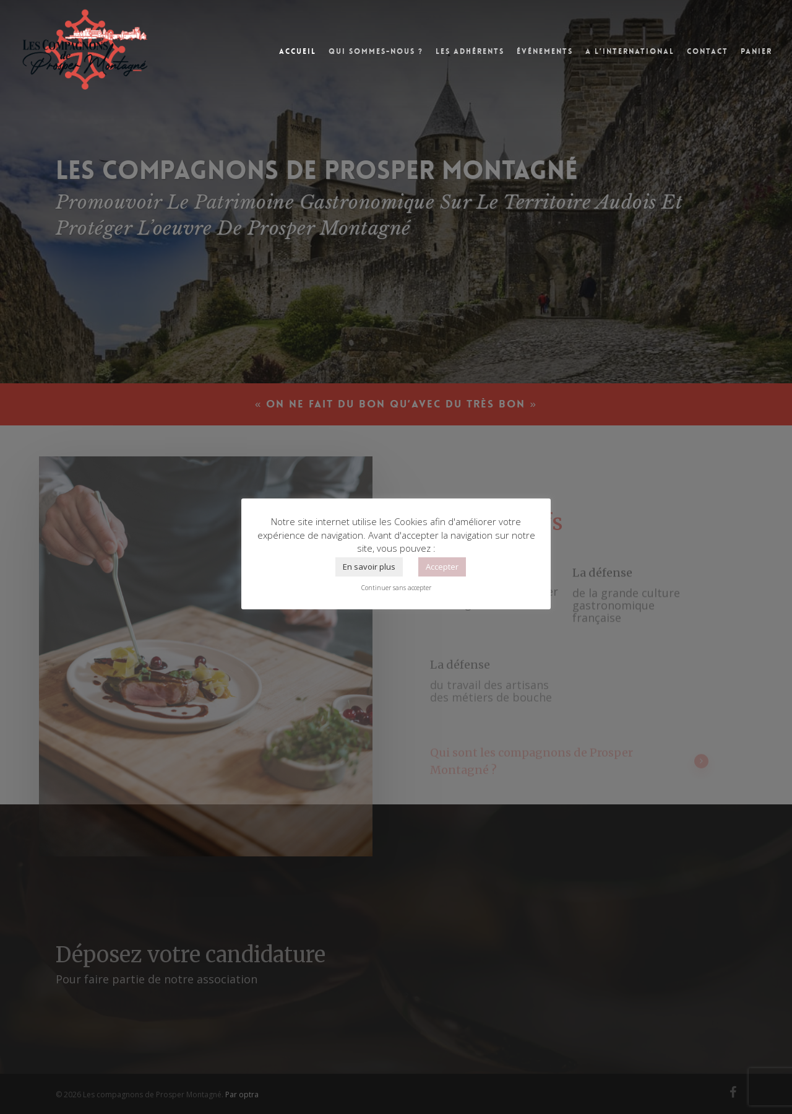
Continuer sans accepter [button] (396, 587)
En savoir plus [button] (369, 566)
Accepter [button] (442, 566)
